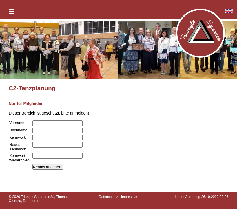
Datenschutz (108, 197)
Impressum (129, 197)
